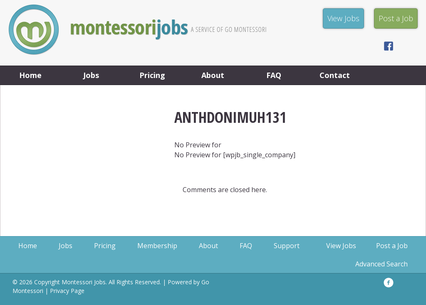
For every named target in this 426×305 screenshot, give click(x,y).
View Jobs (341, 245)
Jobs (91, 75)
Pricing (152, 75)
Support (287, 245)
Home (30, 75)
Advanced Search (381, 263)
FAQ (273, 75)
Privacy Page (67, 291)
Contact (335, 75)
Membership (157, 245)
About (212, 75)
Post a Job (392, 245)
